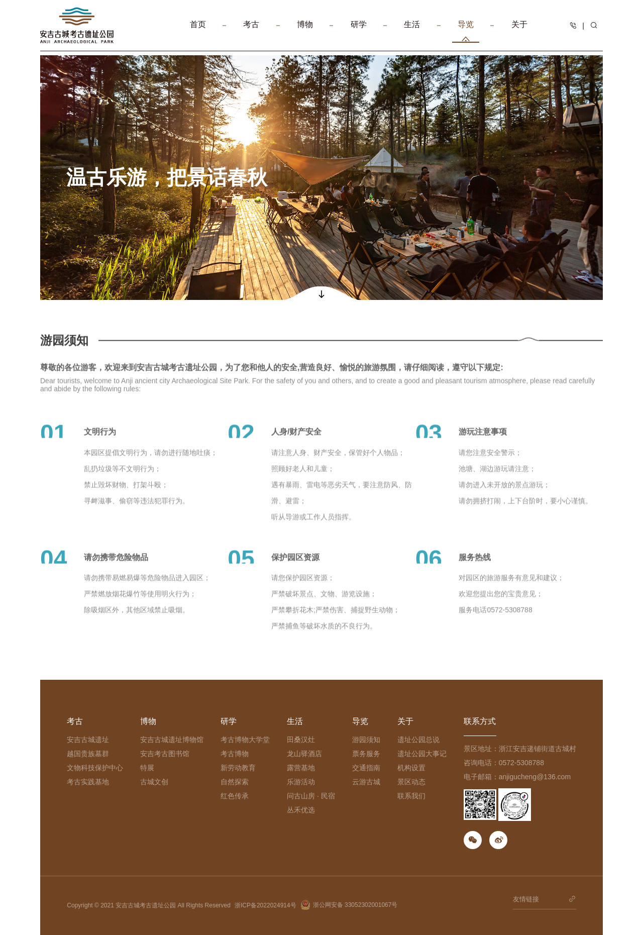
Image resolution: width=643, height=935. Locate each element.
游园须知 (366, 740)
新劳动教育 (238, 768)
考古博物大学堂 (245, 740)
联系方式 (480, 721)
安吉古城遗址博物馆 (171, 740)
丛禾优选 (301, 810)
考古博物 (235, 754)
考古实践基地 (88, 782)
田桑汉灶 (301, 740)
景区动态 (411, 782)
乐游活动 (301, 782)
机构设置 (411, 768)
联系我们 (411, 796)
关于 (519, 31)
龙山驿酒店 (304, 754)
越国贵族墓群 (88, 754)
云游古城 (366, 782)
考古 (251, 31)
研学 (359, 31)
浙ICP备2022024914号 (265, 905)
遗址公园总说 (418, 740)
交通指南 (366, 768)
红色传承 (235, 796)
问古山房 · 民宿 (311, 796)
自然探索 (235, 782)
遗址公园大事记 (422, 754)
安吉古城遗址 (88, 740)
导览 (466, 31)
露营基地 (301, 768)
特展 (147, 768)
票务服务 (366, 754)
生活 (412, 31)
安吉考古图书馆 (164, 754)
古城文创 (154, 782)
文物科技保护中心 (95, 768)
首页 (198, 31)
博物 (305, 31)
